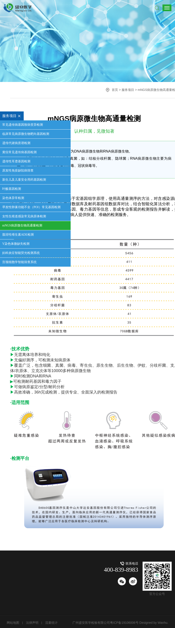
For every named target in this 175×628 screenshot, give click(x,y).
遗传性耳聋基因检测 (16, 161)
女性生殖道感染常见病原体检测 (24, 216)
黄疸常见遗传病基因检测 (19, 152)
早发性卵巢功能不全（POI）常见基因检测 (31, 207)
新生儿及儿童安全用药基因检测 (24, 179)
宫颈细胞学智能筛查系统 (19, 262)
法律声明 (32, 622)
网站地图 (13, 622)
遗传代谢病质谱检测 (16, 143)
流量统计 (51, 622)
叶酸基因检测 (11, 188)
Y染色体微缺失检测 (16, 243)
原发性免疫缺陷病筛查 (18, 170)
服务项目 (13, 115)
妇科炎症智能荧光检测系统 (21, 253)
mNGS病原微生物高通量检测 (22, 225)
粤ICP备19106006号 (124, 622)
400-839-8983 (121, 569)
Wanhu (162, 622)
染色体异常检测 (13, 198)
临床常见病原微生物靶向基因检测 (25, 134)
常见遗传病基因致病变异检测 (22, 124)
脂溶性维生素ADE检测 (18, 234)
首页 (115, 90)
